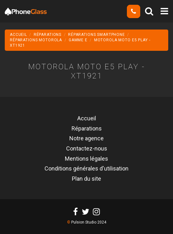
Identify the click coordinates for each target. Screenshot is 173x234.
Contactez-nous (86, 149)
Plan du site (86, 179)
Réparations (87, 129)
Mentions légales (86, 159)
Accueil (86, 119)
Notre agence (86, 139)
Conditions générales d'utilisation (86, 169)
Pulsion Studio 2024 (88, 222)
